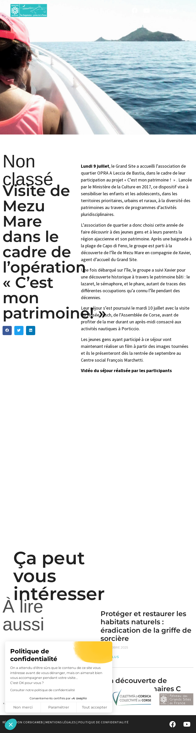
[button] (11, 724)
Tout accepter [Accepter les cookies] (94, 707)
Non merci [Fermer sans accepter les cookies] (23, 707)
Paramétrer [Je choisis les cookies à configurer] (58, 707)
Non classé (28, 170)
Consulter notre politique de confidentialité (42, 690)
